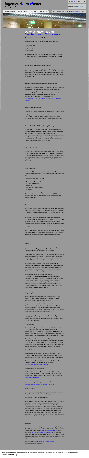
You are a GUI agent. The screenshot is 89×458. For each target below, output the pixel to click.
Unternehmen (10, 11)
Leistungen (22, 11)
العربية (84, 1)
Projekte (43, 11)
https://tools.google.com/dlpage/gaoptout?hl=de (36, 364)
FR (79, 1)
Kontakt (66, 11)
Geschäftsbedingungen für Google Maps (41, 432)
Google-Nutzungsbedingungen (48, 430)
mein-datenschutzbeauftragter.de (47, 441)
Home (54, 11)
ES (81, 1)
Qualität (33, 11)
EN (76, 1)
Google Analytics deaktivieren (32, 377)
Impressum (71, 11)
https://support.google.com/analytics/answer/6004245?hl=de (39, 384)
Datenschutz (78, 11)
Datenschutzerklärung (8, 454)
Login (83, 11)
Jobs (63, 11)
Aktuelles (59, 11)
